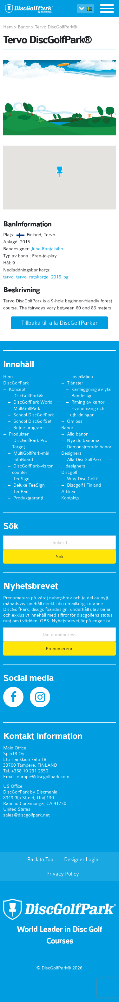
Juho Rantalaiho (47, 249)
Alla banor (77, 434)
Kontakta (70, 498)
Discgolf (69, 472)
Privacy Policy (62, 873)
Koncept (17, 389)
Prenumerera (60, 648)
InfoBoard (23, 459)
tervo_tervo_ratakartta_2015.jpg (36, 277)
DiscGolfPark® (28, 396)
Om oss (75, 421)
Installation (82, 376)
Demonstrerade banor (89, 447)
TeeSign (21, 479)
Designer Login (81, 859)
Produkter (19, 434)
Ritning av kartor (87, 402)
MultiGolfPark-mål (31, 453)
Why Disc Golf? (82, 479)
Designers (71, 453)
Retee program (28, 427)
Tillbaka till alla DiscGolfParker (59, 322)
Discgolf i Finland (84, 485)
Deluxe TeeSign (29, 485)
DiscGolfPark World (32, 402)
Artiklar (68, 491)
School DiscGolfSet (32, 421)
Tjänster (75, 383)
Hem (8, 27)
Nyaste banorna (83, 440)
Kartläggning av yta (91, 389)
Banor (24, 27)
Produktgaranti (28, 498)
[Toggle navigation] (107, 9)
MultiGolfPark (26, 408)
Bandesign (82, 396)
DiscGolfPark (16, 383)
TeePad (21, 491)
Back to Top (40, 859)
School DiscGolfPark (33, 415)
